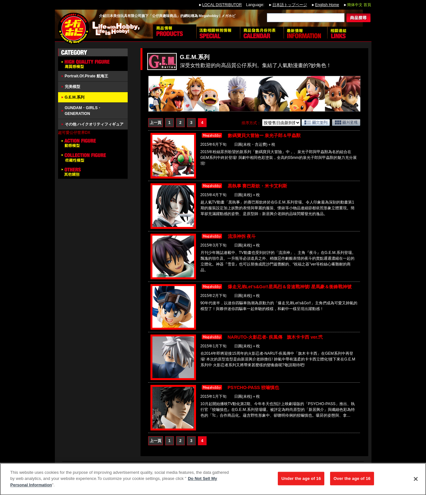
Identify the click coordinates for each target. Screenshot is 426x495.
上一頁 (155, 122)
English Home (327, 5)
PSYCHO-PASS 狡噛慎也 (253, 387)
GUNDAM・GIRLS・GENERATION (83, 111)
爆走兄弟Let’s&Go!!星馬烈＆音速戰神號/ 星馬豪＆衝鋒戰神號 (290, 286)
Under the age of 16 (301, 480)
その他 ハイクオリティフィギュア (94, 124)
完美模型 (72, 86)
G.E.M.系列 (74, 97)
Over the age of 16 (352, 480)
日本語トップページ (289, 5)
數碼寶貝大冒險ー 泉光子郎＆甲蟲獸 (264, 135)
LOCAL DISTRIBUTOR (222, 5)
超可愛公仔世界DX (74, 132)
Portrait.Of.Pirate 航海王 (86, 76)
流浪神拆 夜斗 (242, 236)
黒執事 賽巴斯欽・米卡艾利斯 (257, 185)
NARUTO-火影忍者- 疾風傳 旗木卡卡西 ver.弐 (275, 337)
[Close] (416, 481)
